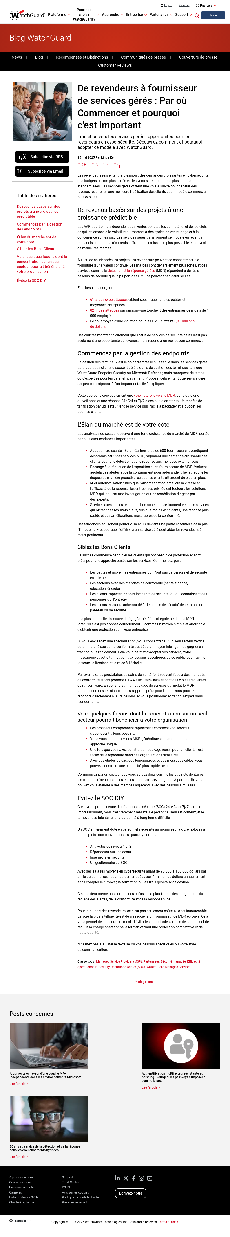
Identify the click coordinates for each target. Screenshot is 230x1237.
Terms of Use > (168, 1222)
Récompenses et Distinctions (82, 57)
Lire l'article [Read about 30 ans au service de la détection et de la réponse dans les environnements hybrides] (17, 1157)
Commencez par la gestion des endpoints (39, 226)
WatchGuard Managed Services (168, 967)
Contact (184, 5)
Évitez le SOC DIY (31, 280)
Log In (168, 5)
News (17, 57)
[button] (197, 15)
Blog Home (145, 982)
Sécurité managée (173, 961)
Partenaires (151, 961)
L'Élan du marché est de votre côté (36, 239)
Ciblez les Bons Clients (36, 248)
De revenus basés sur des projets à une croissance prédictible (38, 211)
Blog (39, 57)
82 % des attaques (104, 310)
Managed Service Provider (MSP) (119, 961)
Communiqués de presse (143, 57)
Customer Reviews (115, 65)
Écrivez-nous (130, 1193)
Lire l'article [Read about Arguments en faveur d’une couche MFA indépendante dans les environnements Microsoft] (17, 1084)
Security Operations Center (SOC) (122, 967)
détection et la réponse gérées (131, 271)
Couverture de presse (198, 57)
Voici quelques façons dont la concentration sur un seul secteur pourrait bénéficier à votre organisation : (42, 264)
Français (206, 5)
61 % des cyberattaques (109, 299)
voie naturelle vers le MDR (154, 395)
